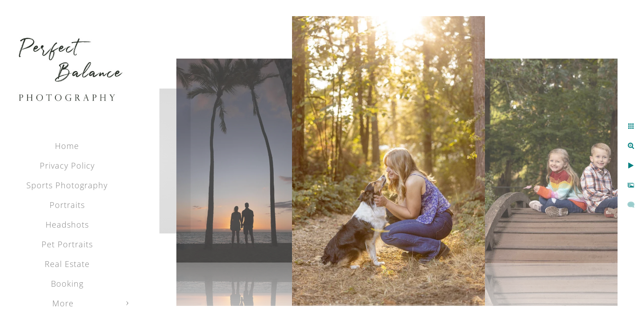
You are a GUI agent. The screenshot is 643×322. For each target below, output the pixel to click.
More (63, 303)
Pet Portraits (67, 244)
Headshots (67, 224)
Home (67, 145)
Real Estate (67, 263)
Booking (67, 283)
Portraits (67, 204)
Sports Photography (67, 185)
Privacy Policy (67, 165)
